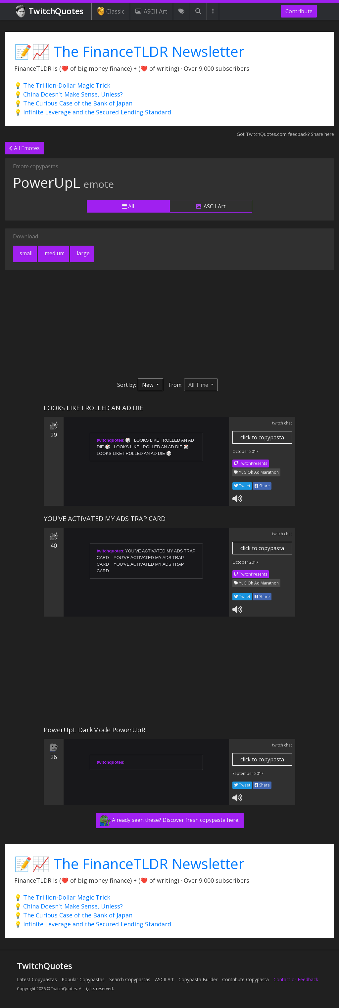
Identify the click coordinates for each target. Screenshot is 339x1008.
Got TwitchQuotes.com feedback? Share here (285, 134)
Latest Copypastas (37, 979)
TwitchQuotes (50, 11)
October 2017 (245, 451)
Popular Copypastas (83, 979)
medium (54, 253)
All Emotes (24, 148)
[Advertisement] (169, 324)
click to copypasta (262, 437)
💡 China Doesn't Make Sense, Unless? (68, 94)
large (82, 253)
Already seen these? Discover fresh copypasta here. (169, 820)
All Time (199, 384)
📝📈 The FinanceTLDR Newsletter (129, 51)
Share (262, 486)
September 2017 (248, 773)
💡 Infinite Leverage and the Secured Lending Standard (92, 112)
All (128, 206)
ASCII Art (151, 11)
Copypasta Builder (198, 979)
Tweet (242, 486)
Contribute (299, 11)
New (148, 384)
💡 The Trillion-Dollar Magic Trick (62, 85)
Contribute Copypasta (245, 979)
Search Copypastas (129, 979)
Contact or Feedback (295, 979)
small (25, 253)
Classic (110, 11)
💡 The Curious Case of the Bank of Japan (73, 103)
